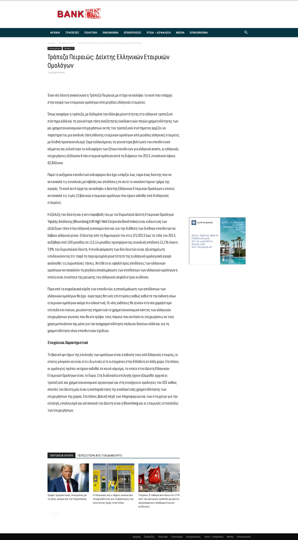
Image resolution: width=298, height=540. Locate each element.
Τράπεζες (72, 32)
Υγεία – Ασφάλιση (159, 32)
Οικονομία (110, 32)
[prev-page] (50, 514)
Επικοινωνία (199, 32)
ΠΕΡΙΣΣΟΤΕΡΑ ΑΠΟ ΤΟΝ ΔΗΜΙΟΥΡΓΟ (100, 455)
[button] (245, 33)
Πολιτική (90, 32)
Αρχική (55, 32)
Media (180, 32)
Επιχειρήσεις (132, 32)
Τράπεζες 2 (68, 48)
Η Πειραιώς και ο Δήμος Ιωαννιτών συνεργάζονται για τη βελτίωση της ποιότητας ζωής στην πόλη (113, 499)
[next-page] (56, 514)
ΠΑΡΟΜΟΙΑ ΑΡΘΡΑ (61, 455)
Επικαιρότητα (66, 43)
